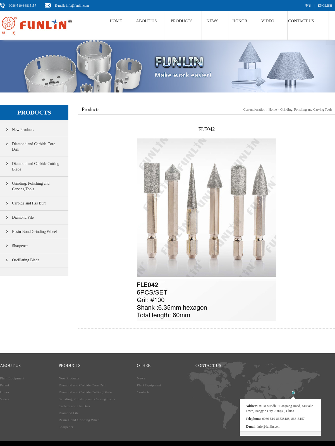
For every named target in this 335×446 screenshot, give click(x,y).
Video (267, 21)
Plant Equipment (12, 378)
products (69, 365)
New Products (23, 130)
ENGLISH (325, 6)
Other (144, 365)
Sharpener (20, 246)
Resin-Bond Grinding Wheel (34, 232)
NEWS (213, 21)
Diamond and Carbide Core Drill (33, 147)
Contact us (301, 21)
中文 (308, 6)
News (141, 378)
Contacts (143, 392)
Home (116, 21)
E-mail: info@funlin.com (72, 6)
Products (182, 21)
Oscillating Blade (25, 260)
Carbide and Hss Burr (29, 203)
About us (146, 21)
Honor (239, 21)
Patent (4, 385)
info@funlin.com (269, 426)
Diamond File (23, 217)
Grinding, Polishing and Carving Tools (30, 186)
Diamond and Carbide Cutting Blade (35, 166)
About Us (10, 365)
